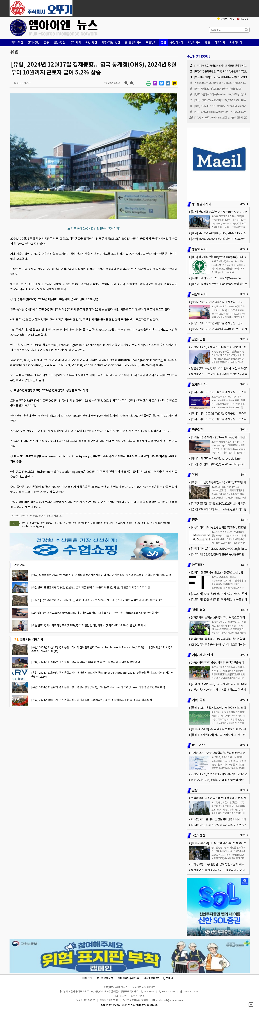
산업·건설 (59, 42)
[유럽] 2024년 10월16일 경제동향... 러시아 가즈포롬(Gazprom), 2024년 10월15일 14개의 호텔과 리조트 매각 (93, 700)
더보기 (244, 204)
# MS (129, 522)
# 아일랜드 (47, 522)
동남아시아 (176, 42)
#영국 (25, 522)
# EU (137, 522)
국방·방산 (91, 42)
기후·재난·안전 (111, 42)
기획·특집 (17, 42)
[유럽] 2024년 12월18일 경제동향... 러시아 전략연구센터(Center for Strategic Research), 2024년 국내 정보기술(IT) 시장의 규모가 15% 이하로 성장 (102, 649)
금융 (46, 42)
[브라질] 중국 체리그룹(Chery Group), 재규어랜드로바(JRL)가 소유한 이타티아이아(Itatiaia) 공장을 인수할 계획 (95, 612)
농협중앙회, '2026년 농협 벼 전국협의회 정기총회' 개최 (220, 83)
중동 (207, 42)
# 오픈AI (120, 522)
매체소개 (87, 978)
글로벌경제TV (151, 978)
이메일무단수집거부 (128, 978)
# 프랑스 (34, 522)
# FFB (145, 522)
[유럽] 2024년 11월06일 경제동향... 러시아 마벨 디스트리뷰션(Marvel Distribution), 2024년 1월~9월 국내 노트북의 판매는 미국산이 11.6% (102, 674)
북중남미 (151, 42)
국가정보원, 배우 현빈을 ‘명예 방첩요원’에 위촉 (217, 864)
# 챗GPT (109, 522)
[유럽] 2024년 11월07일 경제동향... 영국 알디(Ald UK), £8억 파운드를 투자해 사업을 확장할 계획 (85, 662)
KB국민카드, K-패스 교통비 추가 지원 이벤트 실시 (219, 825)
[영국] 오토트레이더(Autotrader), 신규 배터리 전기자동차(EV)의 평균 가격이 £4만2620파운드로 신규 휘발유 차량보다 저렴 (101, 575)
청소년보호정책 (105, 978)
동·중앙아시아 (133, 42)
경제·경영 (34, 42)
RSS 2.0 (242, 18)
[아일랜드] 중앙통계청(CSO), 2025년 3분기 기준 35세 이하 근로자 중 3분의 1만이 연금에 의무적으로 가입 (90, 587)
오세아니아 (235, 42)
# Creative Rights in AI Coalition (83, 522)
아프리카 (220, 42)
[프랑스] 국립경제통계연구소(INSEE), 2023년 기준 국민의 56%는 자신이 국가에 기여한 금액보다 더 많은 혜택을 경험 (97, 600)
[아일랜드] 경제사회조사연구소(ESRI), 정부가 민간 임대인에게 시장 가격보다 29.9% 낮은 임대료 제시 (88, 625)
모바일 (168, 978)
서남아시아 (194, 42)
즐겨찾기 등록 (225, 18)
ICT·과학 (75, 42)
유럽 (163, 42)
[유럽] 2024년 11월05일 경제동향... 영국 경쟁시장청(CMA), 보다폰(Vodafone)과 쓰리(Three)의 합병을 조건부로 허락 (98, 687)
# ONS (58, 522)
